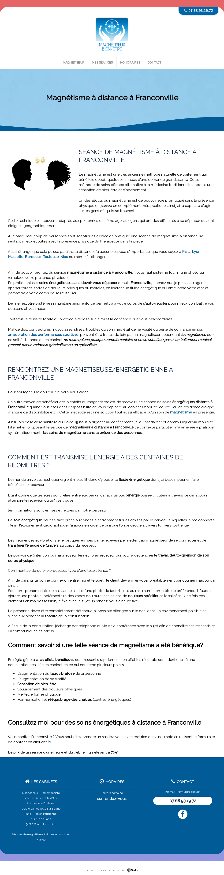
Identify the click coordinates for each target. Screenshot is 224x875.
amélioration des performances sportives (43, 334)
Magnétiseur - (31, 793)
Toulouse (51, 256)
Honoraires (130, 62)
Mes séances (102, 62)
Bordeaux (33, 256)
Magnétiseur (73, 62)
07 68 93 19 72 (182, 800)
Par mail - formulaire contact (182, 791)
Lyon (196, 251)
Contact (154, 62)
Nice (64, 256)
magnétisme (181, 412)
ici (49, 742)
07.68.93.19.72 (201, 11)
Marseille (15, 256)
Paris (186, 251)
